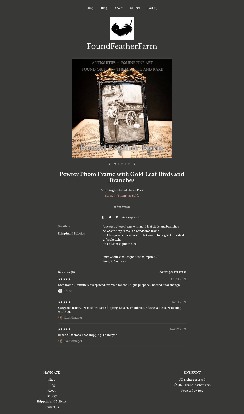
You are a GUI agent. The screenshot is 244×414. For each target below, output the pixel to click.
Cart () (152, 8)
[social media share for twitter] (110, 217)
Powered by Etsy (192, 390)
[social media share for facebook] (103, 217)
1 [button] (115, 164)
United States (127, 190)
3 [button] (122, 164)
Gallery (135, 8)
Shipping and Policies (52, 401)
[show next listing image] (135, 164)
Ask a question (132, 217)
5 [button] (129, 164)
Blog (104, 8)
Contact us (52, 407)
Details (64, 226)
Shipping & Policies (71, 233)
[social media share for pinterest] (117, 217)
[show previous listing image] (109, 164)
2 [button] (118, 164)
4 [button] (125, 164)
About (119, 8)
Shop (90, 8)
